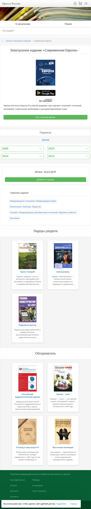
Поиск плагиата (39, 491)
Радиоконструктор (27, 325)
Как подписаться (17, 480)
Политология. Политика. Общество (25, 207)
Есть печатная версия (45, 117)
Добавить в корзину (45, 179)
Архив (45, 139)
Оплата (13, 485)
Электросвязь (63, 272)
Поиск (68, 24)
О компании (37, 485)
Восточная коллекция (63, 447)
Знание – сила (63, 394)
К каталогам (23, 24)
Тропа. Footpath (27, 272)
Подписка (45, 132)
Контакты (14, 496)
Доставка (14, 491)
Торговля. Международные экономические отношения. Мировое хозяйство (43, 212)
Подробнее (61, 504)
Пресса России (11, 3)
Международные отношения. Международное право (33, 201)
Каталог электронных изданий (18, 41)
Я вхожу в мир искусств (27, 447)
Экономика (15, 218)
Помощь (36, 480)
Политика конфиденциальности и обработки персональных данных (40, 474)
